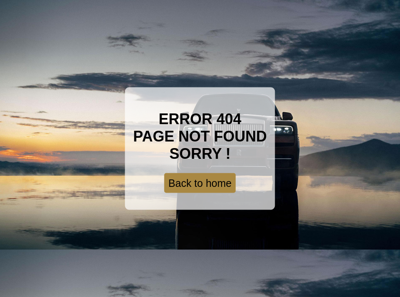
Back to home (200, 183)
